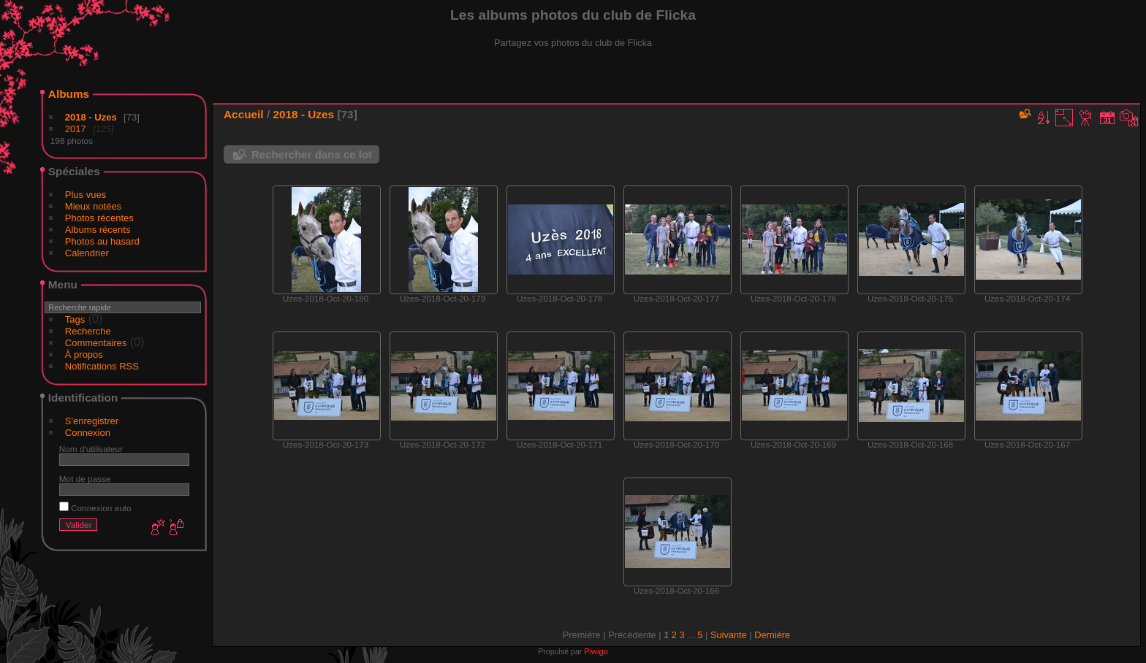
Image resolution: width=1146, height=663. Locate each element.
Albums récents (98, 229)
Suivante (728, 634)
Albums (68, 94)
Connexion (87, 432)
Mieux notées (93, 206)
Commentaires (96, 342)
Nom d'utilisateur (91, 448)
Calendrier (87, 253)
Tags (75, 319)
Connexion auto (95, 508)
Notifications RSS (102, 366)
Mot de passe (85, 478)
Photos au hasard (102, 241)
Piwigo (595, 651)
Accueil (244, 114)
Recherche (88, 331)
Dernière (772, 634)
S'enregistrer (91, 420)
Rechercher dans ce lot (311, 154)
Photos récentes (99, 217)
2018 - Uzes (91, 117)
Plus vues (85, 194)
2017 (75, 128)
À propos (84, 354)
